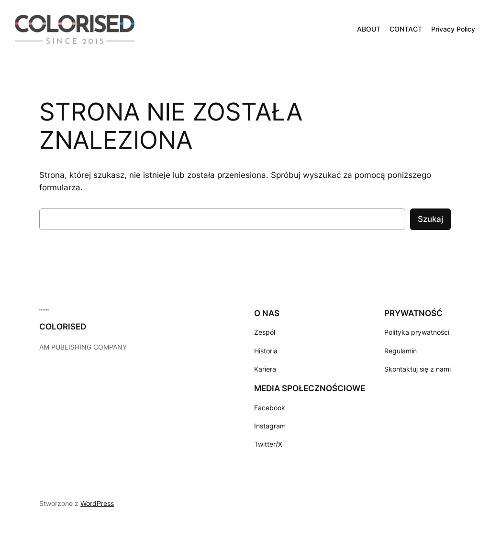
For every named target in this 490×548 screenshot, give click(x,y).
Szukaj (430, 219)
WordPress (97, 503)
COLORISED (62, 326)
